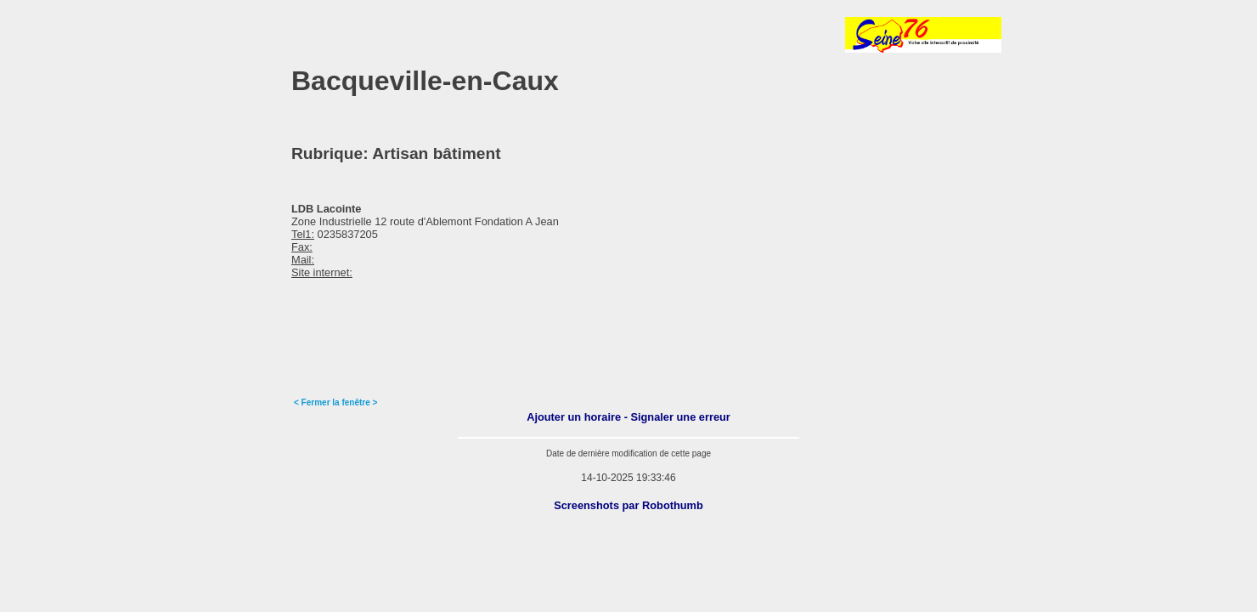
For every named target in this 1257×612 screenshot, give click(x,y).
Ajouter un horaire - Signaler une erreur (628, 417)
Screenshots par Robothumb (628, 505)
